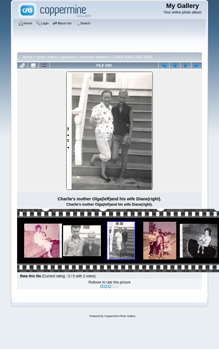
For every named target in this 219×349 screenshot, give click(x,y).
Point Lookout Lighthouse (56, 57)
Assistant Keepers (94, 57)
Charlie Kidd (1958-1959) (132, 57)
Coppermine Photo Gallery (119, 316)
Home (27, 57)
